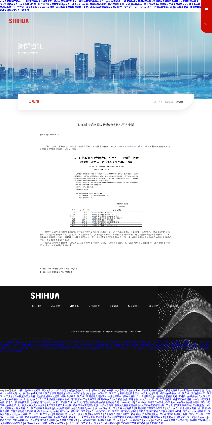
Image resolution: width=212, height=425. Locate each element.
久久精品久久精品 (14, 417)
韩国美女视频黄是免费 (126, 405)
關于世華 (36, 306)
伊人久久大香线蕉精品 (105, 423)
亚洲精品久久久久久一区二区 (144, 399)
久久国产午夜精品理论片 (152, 405)
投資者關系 (134, 306)
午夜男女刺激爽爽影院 (192, 390)
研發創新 (74, 306)
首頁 (160, 102)
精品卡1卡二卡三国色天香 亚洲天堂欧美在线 (91, 417)
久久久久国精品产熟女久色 (137, 420)
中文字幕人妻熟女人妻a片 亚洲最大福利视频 (137, 390)
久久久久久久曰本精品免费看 (181, 408)
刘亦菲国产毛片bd (197, 420)
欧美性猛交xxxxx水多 (86, 408)
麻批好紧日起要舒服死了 (117, 414)
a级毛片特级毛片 (57, 423)
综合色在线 (201, 417)
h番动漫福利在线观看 (30, 390)
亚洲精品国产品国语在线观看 (150, 408)
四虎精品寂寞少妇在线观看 (39, 417)
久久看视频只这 (145, 396)
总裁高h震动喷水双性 (129, 393)
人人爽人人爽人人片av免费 (31, 405)
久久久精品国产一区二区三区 (104, 411)
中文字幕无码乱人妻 (67, 420)
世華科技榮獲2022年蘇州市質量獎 (59, 272)
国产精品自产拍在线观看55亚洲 (165, 411)
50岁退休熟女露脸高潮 (188, 402)
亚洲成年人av (49, 390)
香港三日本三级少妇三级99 (162, 402)
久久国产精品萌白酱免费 (39, 408)
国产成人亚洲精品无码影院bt (92, 396)
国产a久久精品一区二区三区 (73, 411)
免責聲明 (172, 306)
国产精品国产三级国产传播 (132, 423)
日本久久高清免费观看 (17, 402)
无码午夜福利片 (21, 420)
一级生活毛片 (107, 405)
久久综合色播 (51, 411)
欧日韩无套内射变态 (67, 390)
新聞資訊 (169, 102)
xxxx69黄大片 (127, 402)
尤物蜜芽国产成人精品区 (43, 420)
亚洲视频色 (198, 405)
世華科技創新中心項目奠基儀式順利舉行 (62, 269)
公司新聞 (34, 101)
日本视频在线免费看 (25, 396)
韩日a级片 (157, 420)
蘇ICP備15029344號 (110, 332)
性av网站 (103, 408)
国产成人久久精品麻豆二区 (197, 411)
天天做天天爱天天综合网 (59, 405)
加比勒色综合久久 (29, 399)
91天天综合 (146, 393)
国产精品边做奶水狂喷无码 (134, 411)
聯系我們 (153, 306)
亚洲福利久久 (105, 399)
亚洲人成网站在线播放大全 (167, 393)
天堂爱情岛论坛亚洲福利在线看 (27, 411)
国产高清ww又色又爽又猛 (84, 399)
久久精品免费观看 (170, 390)
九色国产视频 (61, 417)
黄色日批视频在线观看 (48, 396)
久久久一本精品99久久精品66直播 (96, 390)
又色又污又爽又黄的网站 (179, 405)
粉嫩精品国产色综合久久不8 (44, 402)
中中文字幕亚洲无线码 (175, 420)
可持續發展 (94, 306)
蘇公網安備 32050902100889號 (129, 332)
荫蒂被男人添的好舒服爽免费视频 (132, 417)
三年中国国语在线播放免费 (174, 414)
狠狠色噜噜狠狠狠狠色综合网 (104, 402)
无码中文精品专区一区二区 (180, 417)
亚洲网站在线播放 (188, 396)
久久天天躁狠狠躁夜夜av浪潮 (55, 399)
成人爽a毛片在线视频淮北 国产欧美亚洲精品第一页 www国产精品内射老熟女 (57, 393)
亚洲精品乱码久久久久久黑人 (68, 414)
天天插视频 (166, 399)
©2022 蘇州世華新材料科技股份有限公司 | (87, 332)
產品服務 (55, 306)
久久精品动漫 (120, 399)
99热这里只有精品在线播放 (122, 396)
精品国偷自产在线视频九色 (145, 414)
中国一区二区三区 (107, 393)
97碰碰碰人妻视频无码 (166, 396)
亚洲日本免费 (158, 417)
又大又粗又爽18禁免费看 (121, 408)
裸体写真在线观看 (182, 399)
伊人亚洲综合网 (155, 423)
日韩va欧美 (141, 402)
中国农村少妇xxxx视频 (36, 423)
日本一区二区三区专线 (40, 414)
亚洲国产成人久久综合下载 (74, 402)
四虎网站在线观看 (94, 414)
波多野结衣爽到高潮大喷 (86, 405)
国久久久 (117, 420)
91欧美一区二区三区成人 (80, 423)
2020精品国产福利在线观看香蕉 (95, 420)
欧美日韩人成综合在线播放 (14, 414)
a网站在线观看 (68, 396)
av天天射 (8, 396)
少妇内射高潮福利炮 (63, 408)
